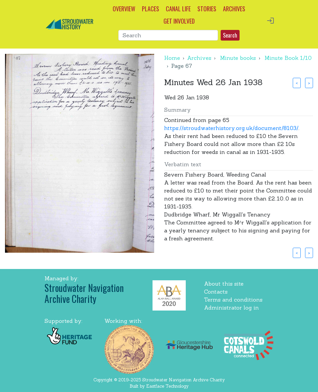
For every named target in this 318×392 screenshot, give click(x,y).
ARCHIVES (234, 8)
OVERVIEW (124, 8)
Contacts (216, 291)
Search (230, 35)
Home (172, 58)
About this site (224, 283)
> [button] (309, 83)
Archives (199, 58)
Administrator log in (231, 307)
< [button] (297, 83)
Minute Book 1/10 (288, 58)
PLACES (150, 8)
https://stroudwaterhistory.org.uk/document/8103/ (231, 128)
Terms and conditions (233, 299)
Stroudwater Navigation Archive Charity (84, 293)
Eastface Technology (167, 386)
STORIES (206, 8)
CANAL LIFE (178, 8)
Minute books (238, 58)
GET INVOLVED (179, 21)
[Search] (168, 35)
